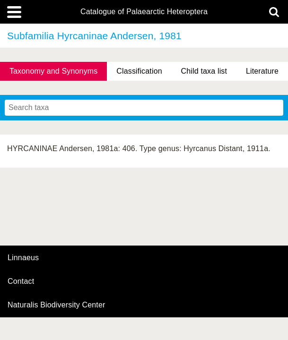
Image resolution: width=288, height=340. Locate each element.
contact (21, 281)
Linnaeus (23, 258)
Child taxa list (204, 71)
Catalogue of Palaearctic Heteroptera (144, 12)
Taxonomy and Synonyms (53, 71)
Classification (139, 71)
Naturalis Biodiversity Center (56, 305)
